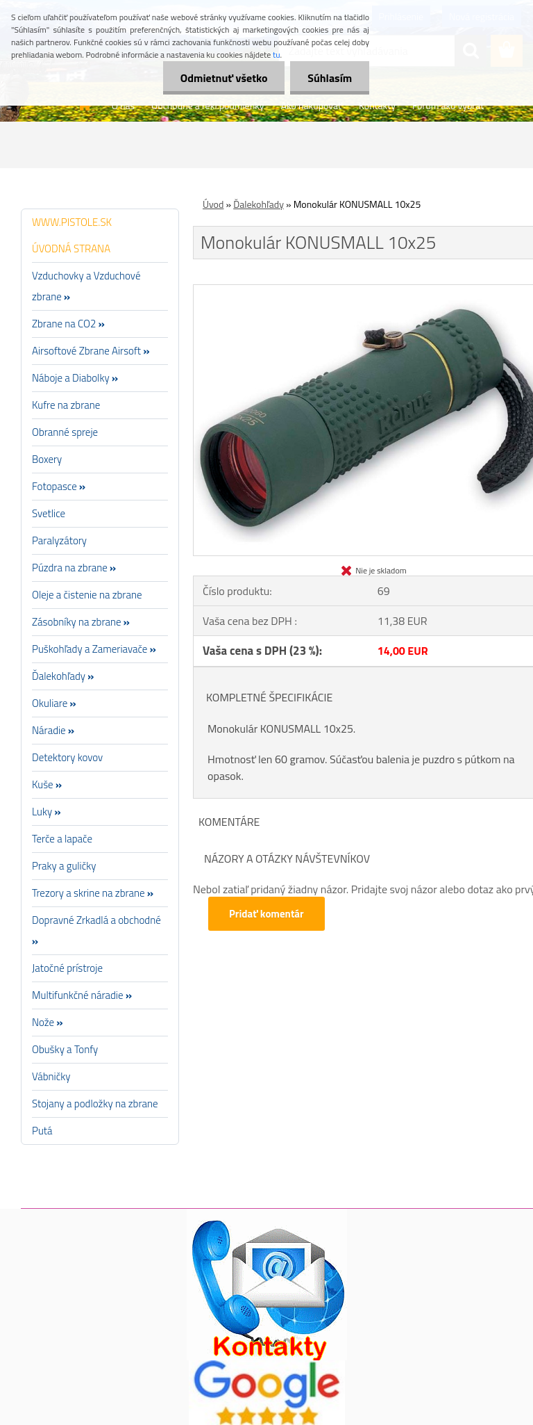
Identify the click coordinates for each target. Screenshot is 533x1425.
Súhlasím (329, 78)
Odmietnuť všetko (223, 78)
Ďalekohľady (258, 204)
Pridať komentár (266, 914)
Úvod (213, 204)
